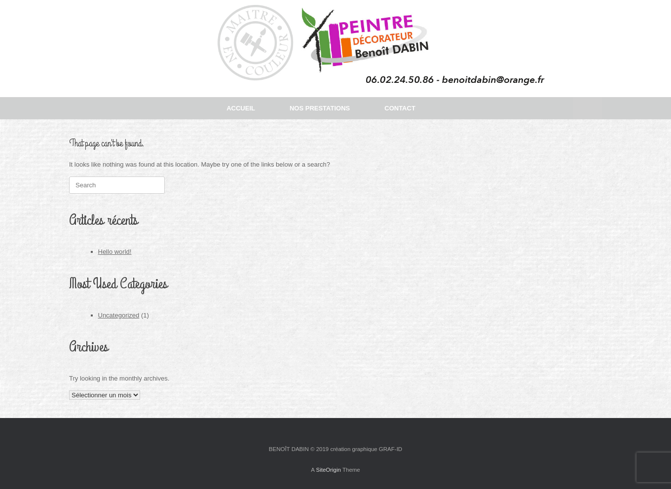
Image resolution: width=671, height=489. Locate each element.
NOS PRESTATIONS (320, 108)
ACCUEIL (240, 108)
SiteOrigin (328, 470)
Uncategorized (119, 315)
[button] (587, 108)
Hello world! (115, 251)
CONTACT (399, 108)
